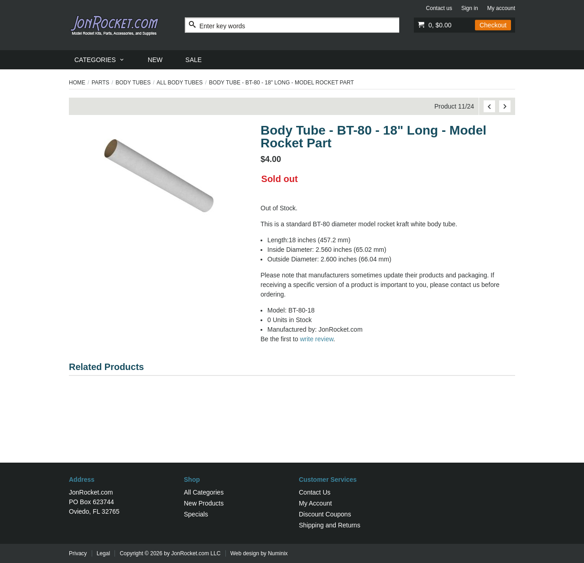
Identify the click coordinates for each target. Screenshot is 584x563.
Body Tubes (133, 82)
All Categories (204, 492)
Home (77, 82)
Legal (103, 553)
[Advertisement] (292, 433)
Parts (101, 82)
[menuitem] (99, 59)
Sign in (469, 8)
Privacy (78, 553)
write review (316, 339)
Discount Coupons (325, 514)
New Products (204, 503)
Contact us (439, 8)
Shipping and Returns (329, 525)
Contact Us (314, 492)
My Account (315, 503)
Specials (196, 514)
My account (501, 8)
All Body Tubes (179, 82)
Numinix (277, 553)
